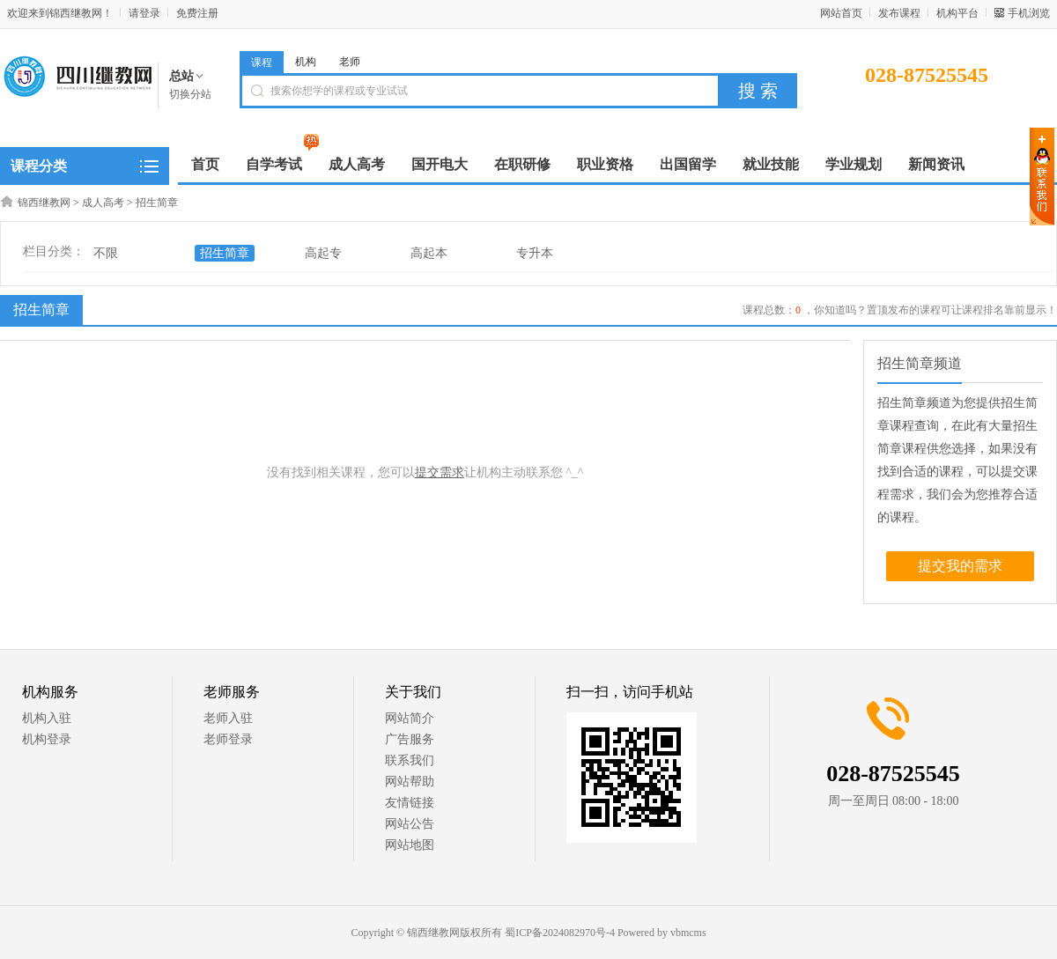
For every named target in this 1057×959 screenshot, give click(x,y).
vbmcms (688, 932)
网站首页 (841, 13)
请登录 (144, 13)
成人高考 (103, 202)
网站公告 (409, 823)
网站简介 (409, 718)
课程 (261, 62)
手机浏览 (1029, 13)
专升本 (534, 253)
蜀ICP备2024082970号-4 (560, 932)
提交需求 (439, 472)
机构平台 (957, 13)
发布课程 (899, 13)
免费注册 (197, 13)
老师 (349, 61)
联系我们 (409, 760)
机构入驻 (46, 718)
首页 (205, 164)
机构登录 (46, 739)
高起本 (428, 253)
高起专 (323, 253)
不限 (105, 253)
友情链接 (409, 802)
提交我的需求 (960, 565)
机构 (305, 61)
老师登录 (228, 739)
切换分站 (190, 94)
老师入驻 (228, 718)
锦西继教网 (44, 202)
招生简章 (157, 202)
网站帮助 (409, 781)
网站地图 (409, 845)
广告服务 (409, 739)
